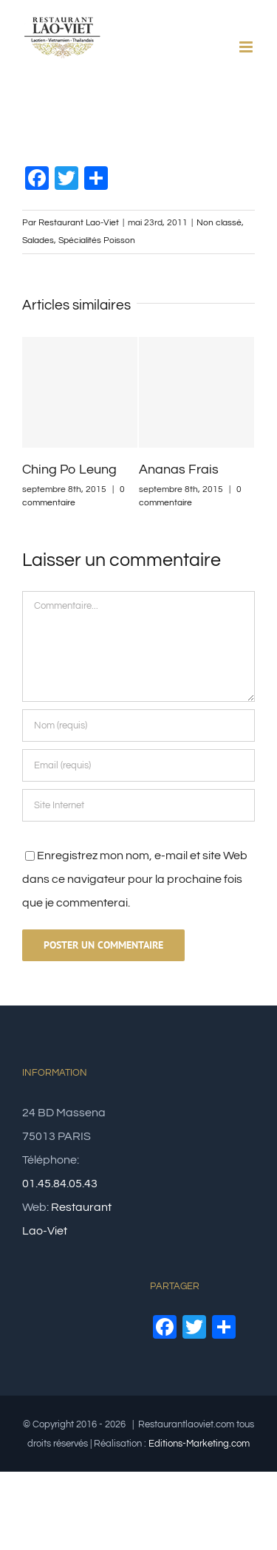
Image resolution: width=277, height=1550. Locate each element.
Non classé (219, 223)
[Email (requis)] (138, 765)
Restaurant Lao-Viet (78, 223)
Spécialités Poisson (96, 240)
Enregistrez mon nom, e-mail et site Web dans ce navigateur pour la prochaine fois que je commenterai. (134, 879)
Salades (38, 240)
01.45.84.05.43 (60, 1183)
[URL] (138, 805)
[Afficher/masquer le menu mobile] (247, 47)
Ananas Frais (179, 469)
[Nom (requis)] (138, 725)
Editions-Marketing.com (199, 1443)
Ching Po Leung (69, 469)
